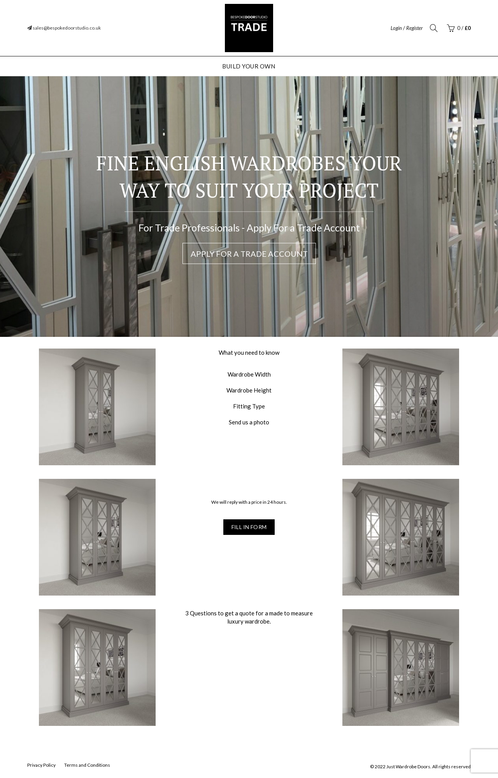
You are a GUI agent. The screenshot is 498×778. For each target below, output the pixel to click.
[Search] (434, 28)
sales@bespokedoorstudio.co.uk (64, 28)
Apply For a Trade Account (249, 253)
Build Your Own (248, 66)
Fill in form (249, 527)
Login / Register (407, 28)
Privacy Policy (41, 765)
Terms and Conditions (87, 765)
